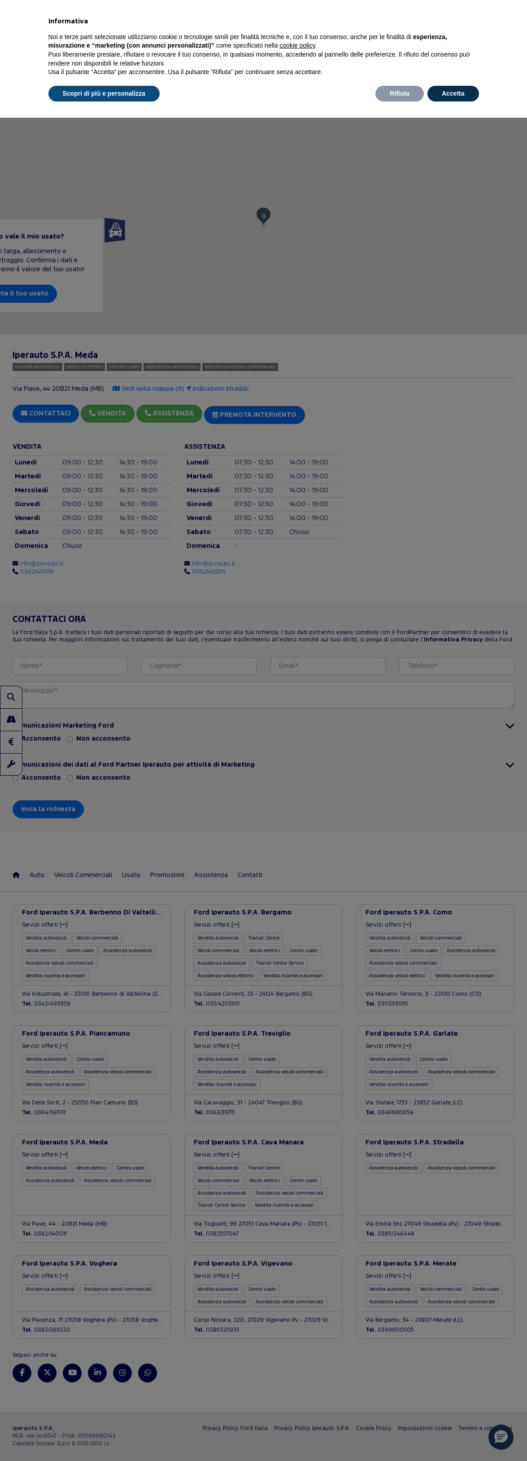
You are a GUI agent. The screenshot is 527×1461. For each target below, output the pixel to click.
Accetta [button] (453, 93)
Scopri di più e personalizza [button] (104, 93)
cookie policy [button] (297, 45)
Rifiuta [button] (399, 93)
